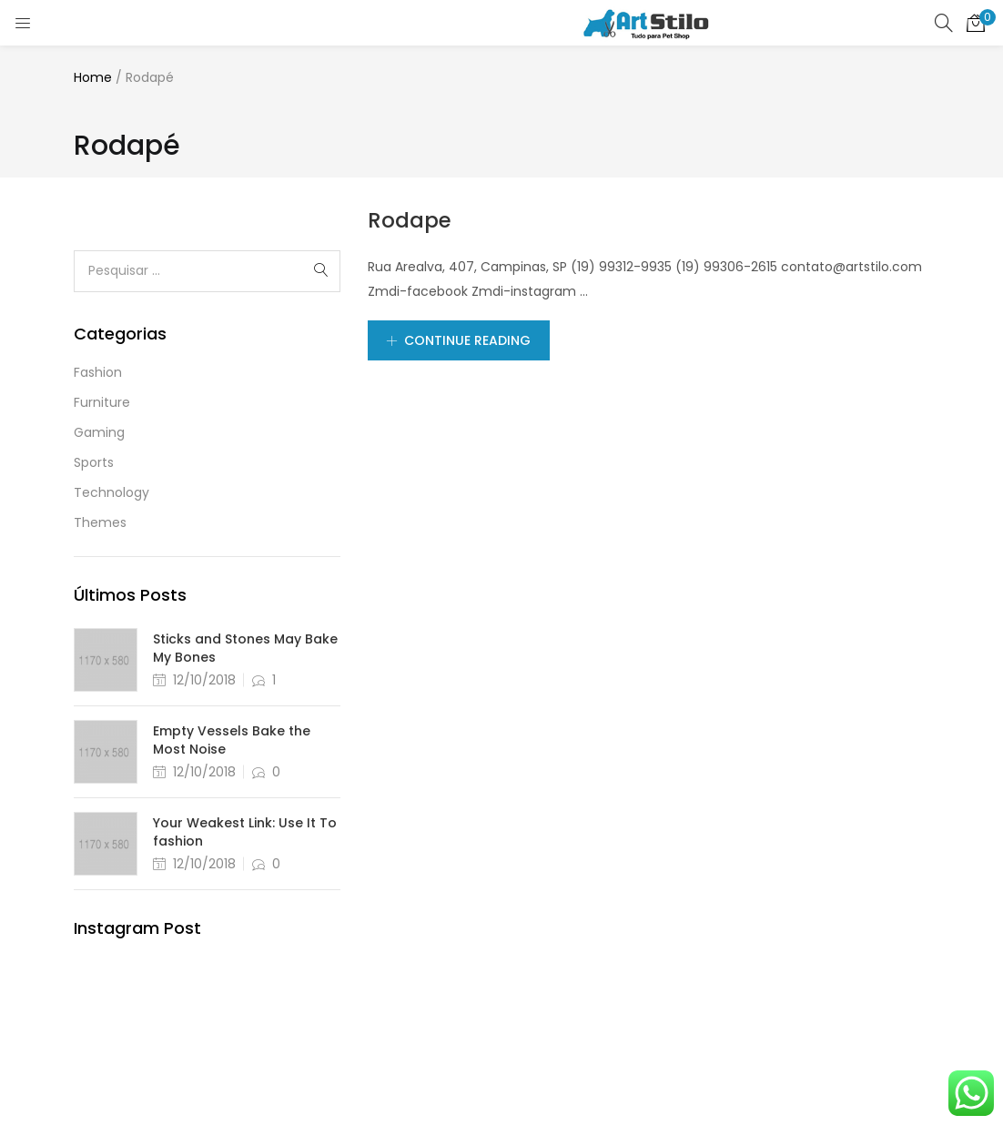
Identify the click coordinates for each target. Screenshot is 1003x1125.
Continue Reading (459, 340)
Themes (100, 522)
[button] (975, 23)
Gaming (99, 432)
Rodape (409, 220)
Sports (94, 462)
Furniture (102, 402)
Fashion (98, 372)
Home (93, 77)
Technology (111, 492)
